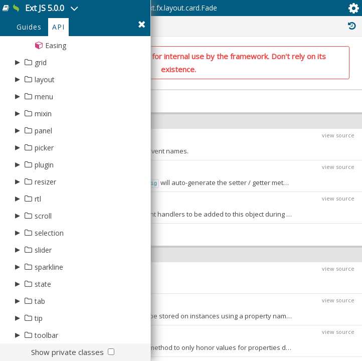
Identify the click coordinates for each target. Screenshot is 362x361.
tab (40, 301)
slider (43, 250)
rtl (38, 199)
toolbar (46, 335)
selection (49, 233)
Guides (29, 27)
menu (44, 96)
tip (39, 318)
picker (44, 147)
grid (41, 62)
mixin (43, 113)
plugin (44, 164)
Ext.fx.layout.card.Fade (181, 8)
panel (43, 130)
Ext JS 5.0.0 (45, 8)
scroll (43, 216)
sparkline (49, 267)
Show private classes (67, 352)
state (43, 284)
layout (45, 79)
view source (338, 135)
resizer (45, 182)
